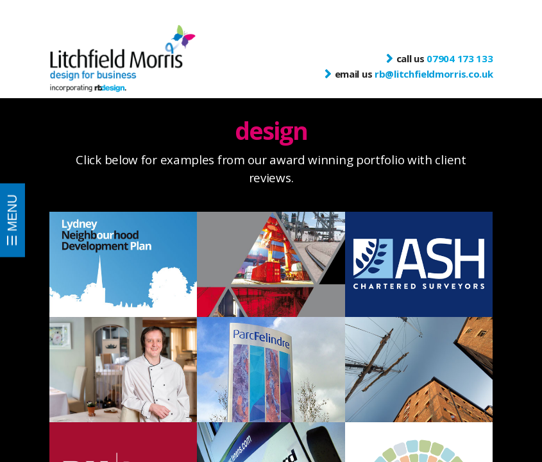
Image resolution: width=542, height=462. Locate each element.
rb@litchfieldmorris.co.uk (434, 73)
